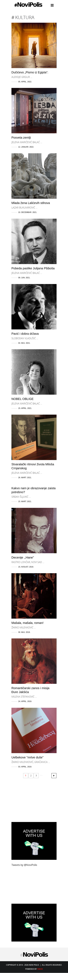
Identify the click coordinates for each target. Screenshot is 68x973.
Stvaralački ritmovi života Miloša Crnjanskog (32, 466)
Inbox (40, 969)
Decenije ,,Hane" (22, 557)
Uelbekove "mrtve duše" (27, 757)
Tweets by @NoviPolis (24, 865)
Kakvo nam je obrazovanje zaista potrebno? (33, 490)
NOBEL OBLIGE (22, 399)
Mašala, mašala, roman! (27, 623)
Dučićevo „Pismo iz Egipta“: (29, 72)
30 (53, 775)
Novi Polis (28, 4)
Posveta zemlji (21, 137)
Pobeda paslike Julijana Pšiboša (33, 268)
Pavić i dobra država (25, 333)
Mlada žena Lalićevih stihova (30, 203)
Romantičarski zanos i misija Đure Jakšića (30, 690)
